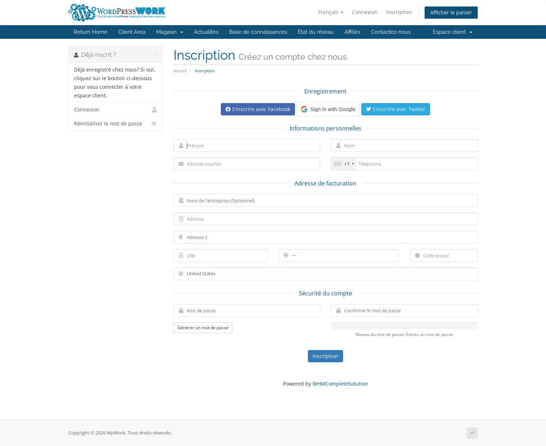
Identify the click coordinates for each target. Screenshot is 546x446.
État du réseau (316, 32)
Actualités (206, 32)
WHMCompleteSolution (340, 383)
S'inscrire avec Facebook (258, 109)
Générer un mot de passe (202, 328)
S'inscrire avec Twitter (395, 109)
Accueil (179, 70)
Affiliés (352, 32)
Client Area (131, 32)
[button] (328, 109)
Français (330, 12)
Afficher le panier (451, 12)
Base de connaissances (258, 32)
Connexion (365, 12)
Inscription (399, 12)
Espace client (452, 32)
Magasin (169, 32)
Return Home (90, 32)
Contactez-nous (391, 32)
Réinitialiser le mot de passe (115, 123)
